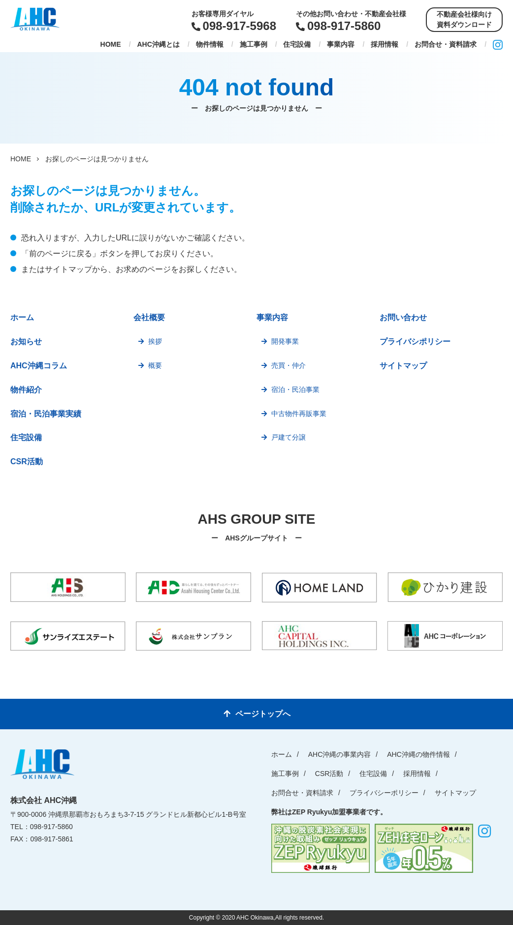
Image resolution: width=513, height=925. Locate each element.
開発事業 (285, 341)
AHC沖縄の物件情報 (418, 754)
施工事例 (253, 44)
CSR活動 (26, 461)
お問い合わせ (403, 317)
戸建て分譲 (288, 437)
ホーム (22, 317)
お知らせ (26, 341)
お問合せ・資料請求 (446, 44)
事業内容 (340, 44)
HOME (110, 44)
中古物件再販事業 (298, 414)
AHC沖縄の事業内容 (339, 754)
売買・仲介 (288, 365)
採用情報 (384, 44)
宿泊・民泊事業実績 (45, 414)
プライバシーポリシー (384, 793)
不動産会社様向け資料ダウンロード (464, 19)
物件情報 (210, 44)
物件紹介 (26, 390)
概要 (155, 365)
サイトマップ (403, 365)
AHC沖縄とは (158, 44)
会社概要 (149, 317)
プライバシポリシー (415, 341)
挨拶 (155, 341)
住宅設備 (297, 44)
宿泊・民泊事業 (295, 389)
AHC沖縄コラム (38, 365)
